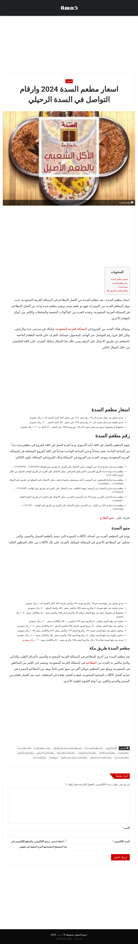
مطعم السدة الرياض (25, 753)
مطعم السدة (123, 753)
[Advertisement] (69, 44)
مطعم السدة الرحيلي (45, 753)
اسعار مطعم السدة (119, 279)
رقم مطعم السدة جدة (93, 748)
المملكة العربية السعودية (71, 329)
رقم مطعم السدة (120, 283)
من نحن (78, 938)
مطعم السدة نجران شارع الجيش (74, 757)
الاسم (126, 827)
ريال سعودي (28, 640)
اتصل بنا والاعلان (64, 938)
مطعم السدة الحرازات (87, 753)
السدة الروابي (111, 748)
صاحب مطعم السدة (42, 748)
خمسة (60, 934)
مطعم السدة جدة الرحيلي (100, 757)
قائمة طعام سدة (24, 748)
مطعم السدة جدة (121, 757)
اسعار (69, 81)
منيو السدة (123, 287)
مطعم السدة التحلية (107, 753)
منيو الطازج (107, 517)
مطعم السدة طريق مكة (117, 290)
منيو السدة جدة (39, 757)
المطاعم (91, 662)
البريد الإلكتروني (121, 841)
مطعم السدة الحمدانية (66, 753)
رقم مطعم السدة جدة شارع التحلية (67, 748)
